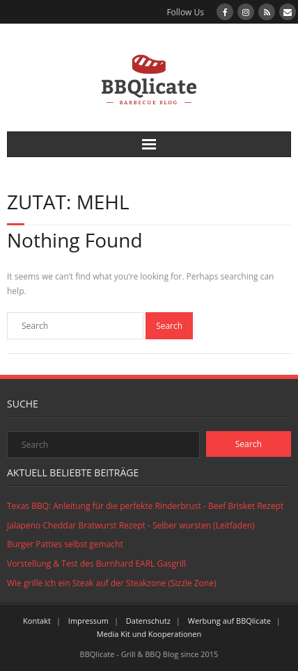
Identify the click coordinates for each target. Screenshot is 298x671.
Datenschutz (148, 620)
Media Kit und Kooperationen (149, 634)
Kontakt (37, 620)
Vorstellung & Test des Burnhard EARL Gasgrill (96, 563)
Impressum (88, 620)
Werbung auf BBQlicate (229, 620)
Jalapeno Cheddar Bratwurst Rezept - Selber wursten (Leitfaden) (131, 525)
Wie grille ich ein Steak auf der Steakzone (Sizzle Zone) (111, 583)
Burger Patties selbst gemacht (65, 544)
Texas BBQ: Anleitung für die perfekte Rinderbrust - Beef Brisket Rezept (145, 506)
